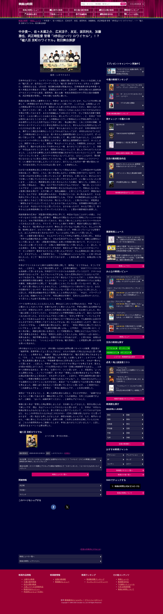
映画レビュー (125, 337)
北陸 (128, 428)
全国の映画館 (60, 579)
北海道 (109, 424)
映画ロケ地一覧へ (124, 475)
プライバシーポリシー (93, 600)
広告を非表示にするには (90, 549)
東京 (109, 415)
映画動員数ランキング (95, 579)
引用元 (67, 453)
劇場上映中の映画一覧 (124, 153)
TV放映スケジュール (126, 584)
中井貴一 (23, 490)
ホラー (128, 464)
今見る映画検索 (135, 4)
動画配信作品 (106, 14)
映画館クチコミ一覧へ (124, 470)
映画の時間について (124, 493)
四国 (128, 433)
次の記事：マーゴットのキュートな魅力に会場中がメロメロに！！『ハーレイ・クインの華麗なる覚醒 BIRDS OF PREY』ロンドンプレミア (58, 461)
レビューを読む (131, 14)
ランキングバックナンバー (97, 582)
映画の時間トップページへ (29, 561)
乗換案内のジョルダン (74, 600)
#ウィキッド (123, 348)
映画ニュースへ (124, 266)
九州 (109, 437)
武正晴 (22, 485)
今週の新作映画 (81, 10)
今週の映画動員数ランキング (117, 114)
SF (108, 459)
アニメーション (132, 455)
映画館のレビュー (62, 582)
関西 (109, 419)
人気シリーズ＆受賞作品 (33, 587)
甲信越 (109, 428)
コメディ (110, 464)
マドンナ (23, 494)
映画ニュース (56, 14)
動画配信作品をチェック (125, 193)
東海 (128, 419)
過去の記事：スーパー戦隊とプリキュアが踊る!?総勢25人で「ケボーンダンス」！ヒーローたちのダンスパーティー (59, 467)
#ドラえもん (111, 348)
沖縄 (128, 437)
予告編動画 (81, 14)
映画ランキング (131, 10)
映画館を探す (30, 14)
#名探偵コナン (112, 352)
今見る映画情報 (124, 587)
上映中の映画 (56, 10)
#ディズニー (125, 352)
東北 (128, 424)
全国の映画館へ (124, 444)
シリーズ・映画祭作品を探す (124, 357)
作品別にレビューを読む (33, 592)
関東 (128, 415)
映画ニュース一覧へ (59, 474)
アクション (111, 455)
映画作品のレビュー (32, 589)
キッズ (128, 459)
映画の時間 (23, 21)
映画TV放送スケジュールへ (124, 399)
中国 (109, 433)
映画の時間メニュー (31, 10)
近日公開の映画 (106, 10)
